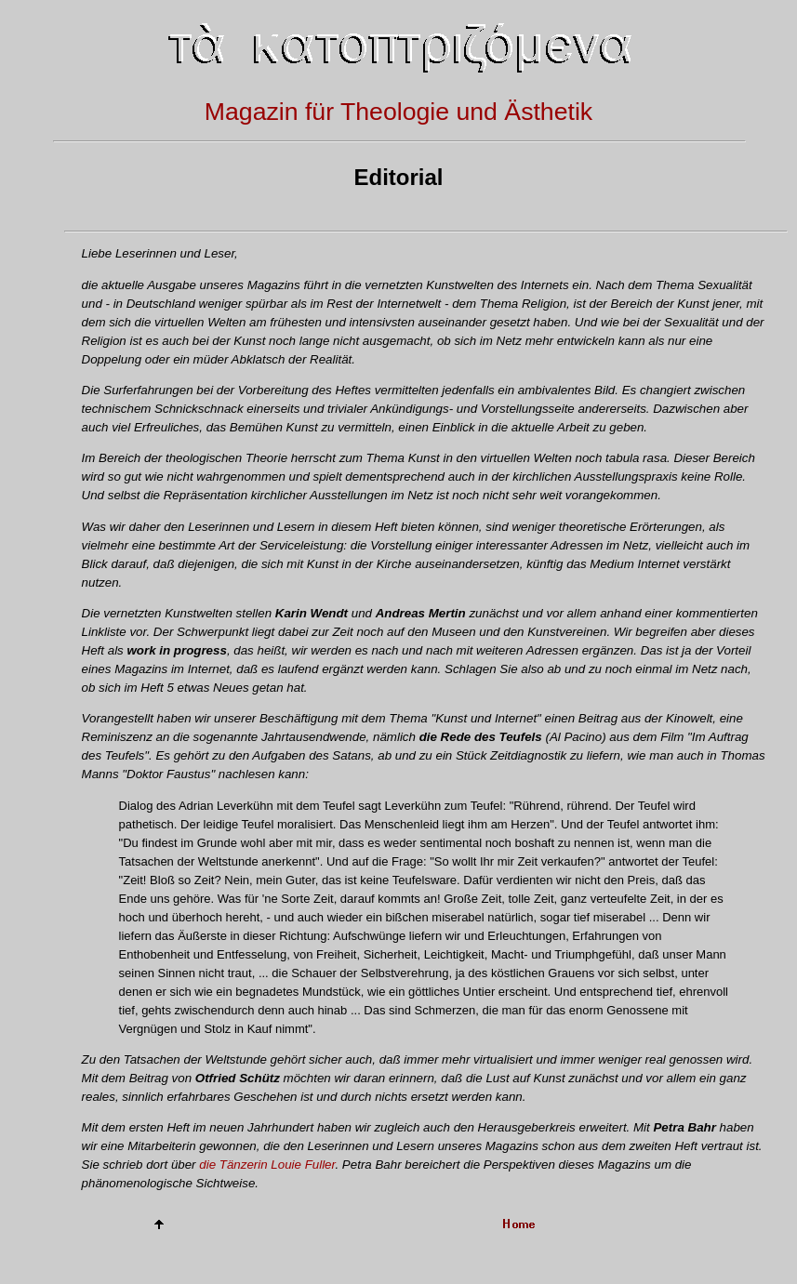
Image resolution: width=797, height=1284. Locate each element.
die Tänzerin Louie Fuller (267, 1164)
